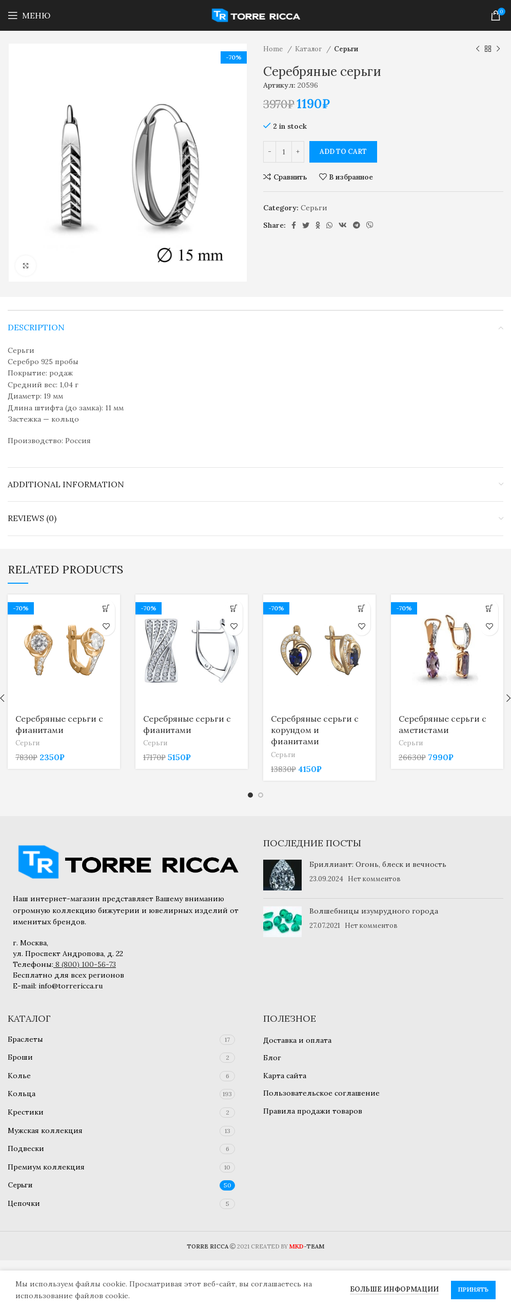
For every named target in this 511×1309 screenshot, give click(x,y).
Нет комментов (374, 879)
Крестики (26, 1112)
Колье (19, 1075)
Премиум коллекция (46, 1167)
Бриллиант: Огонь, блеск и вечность (377, 864)
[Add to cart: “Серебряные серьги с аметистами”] (489, 609)
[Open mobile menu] (29, 15)
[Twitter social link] (305, 225)
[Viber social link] (370, 225)
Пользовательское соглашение (321, 1093)
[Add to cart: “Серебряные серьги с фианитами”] (106, 609)
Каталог (309, 49)
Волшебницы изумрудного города (373, 911)
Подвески (26, 1148)
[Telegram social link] (356, 225)
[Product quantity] (283, 152)
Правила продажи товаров (312, 1111)
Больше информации (394, 1289)
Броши (20, 1057)
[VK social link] (343, 225)
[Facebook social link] (293, 225)
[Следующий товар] (498, 49)
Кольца (21, 1093)
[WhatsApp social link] (329, 225)
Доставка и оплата (297, 1040)
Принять (473, 1289)
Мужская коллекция (45, 1130)
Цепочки (24, 1203)
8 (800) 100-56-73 (85, 964)
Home (274, 49)
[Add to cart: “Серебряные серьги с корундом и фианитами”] (361, 609)
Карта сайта (284, 1075)
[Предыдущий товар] (478, 49)
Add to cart (343, 151)
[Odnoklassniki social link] (317, 225)
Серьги (346, 49)
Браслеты (25, 1039)
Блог (272, 1057)
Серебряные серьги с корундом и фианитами (315, 730)
